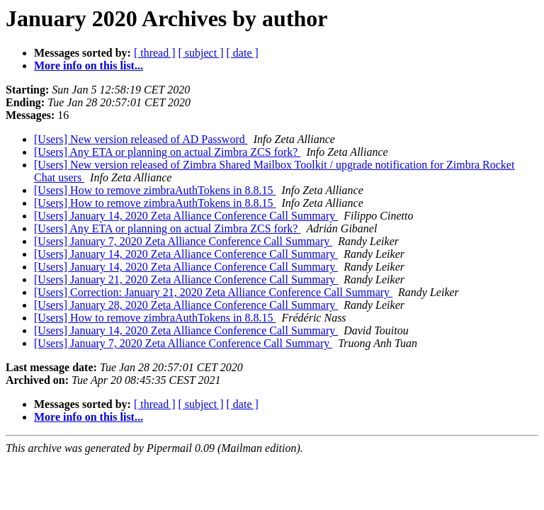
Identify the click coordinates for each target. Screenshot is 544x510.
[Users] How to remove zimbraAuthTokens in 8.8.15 (155, 190)
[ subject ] (201, 53)
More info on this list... (88, 66)
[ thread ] (155, 53)
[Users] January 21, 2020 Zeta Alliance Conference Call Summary (186, 279)
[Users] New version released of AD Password (141, 139)
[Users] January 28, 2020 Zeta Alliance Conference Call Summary (186, 305)
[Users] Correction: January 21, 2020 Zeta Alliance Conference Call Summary (213, 292)
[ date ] (243, 53)
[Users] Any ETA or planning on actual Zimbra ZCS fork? (167, 152)
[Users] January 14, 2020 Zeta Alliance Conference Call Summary (186, 216)
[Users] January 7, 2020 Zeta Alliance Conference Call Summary (183, 241)
